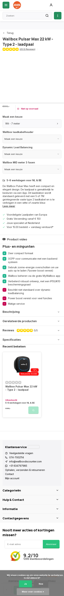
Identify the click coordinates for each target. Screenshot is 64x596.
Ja (25, 584)
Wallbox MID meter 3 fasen (19, 162)
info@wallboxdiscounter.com (25, 461)
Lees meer (9, 206)
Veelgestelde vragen (21, 453)
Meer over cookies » (33, 591)
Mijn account (12, 478)
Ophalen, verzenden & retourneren (25, 470)
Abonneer (51, 544)
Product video (15, 239)
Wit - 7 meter (32, 123)
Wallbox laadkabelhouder (18, 132)
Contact (9, 474)
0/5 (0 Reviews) (27, 49)
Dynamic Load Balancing (17, 147)
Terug (8, 32)
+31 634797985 (18, 465)
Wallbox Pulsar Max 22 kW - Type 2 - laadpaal (21, 388)
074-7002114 (16, 457)
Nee (41, 584)
